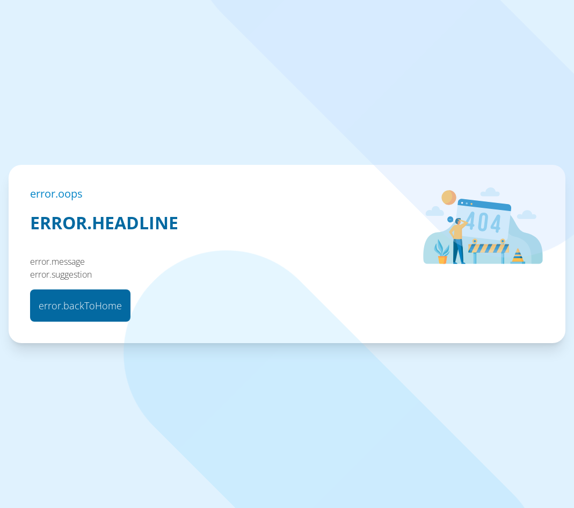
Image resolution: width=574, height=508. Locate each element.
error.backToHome (80, 305)
